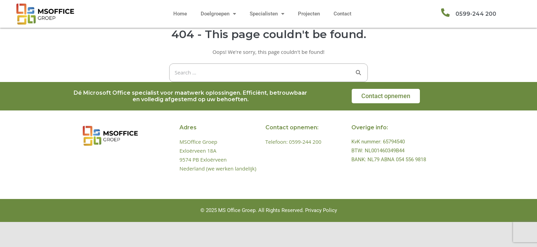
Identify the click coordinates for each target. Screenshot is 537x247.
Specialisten (267, 14)
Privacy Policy (321, 210)
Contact (342, 14)
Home (180, 14)
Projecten (309, 14)
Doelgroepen (218, 14)
